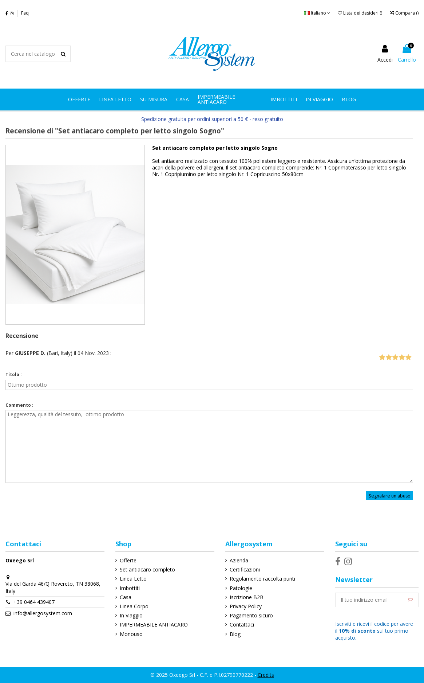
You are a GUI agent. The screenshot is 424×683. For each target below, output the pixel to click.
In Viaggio (131, 615)
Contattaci (242, 624)
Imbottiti (130, 588)
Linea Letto (133, 578)
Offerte (128, 560)
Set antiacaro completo (147, 569)
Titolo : (13, 374)
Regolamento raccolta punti (262, 578)
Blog (235, 634)
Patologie (241, 588)
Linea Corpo (134, 606)
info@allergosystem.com (42, 613)
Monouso (131, 634)
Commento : (19, 405)
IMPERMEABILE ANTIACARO (154, 624)
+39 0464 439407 (34, 601)
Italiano (317, 13)
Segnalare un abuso (390, 495)
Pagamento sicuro (251, 615)
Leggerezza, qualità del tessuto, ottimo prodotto (209, 446)
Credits (266, 674)
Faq (25, 13)
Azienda (239, 560)
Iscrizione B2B (246, 597)
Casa (125, 597)
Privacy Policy (246, 606)
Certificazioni (245, 569)
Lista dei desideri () (360, 13)
